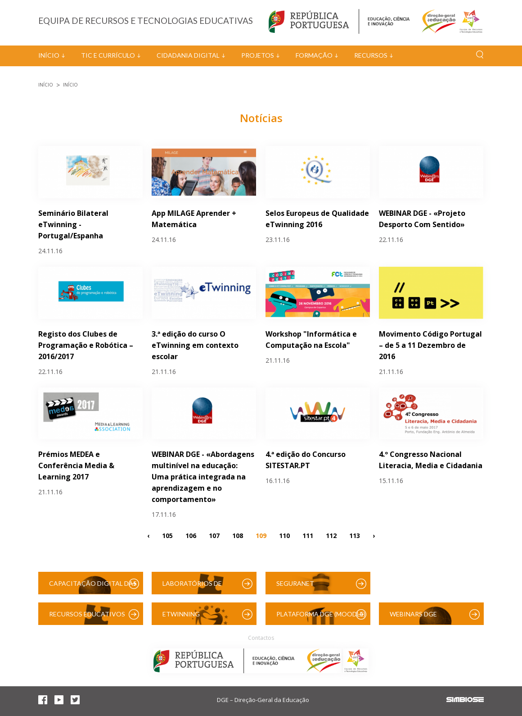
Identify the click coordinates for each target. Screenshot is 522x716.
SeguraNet (295, 583)
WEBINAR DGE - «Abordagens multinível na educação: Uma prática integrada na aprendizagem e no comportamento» (203, 476)
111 (307, 535)
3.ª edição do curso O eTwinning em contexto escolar (195, 345)
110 (284, 535)
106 (190, 535)
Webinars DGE (413, 614)
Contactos (261, 638)
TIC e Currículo (108, 55)
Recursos (370, 55)
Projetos (257, 55)
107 (214, 535)
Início (48, 55)
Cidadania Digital (188, 55)
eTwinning (181, 614)
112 (331, 535)
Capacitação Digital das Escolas (93, 586)
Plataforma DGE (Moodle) (320, 614)
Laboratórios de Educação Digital (193, 586)
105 (167, 535)
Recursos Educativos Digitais (87, 617)
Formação (314, 55)
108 (237, 535)
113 (354, 535)
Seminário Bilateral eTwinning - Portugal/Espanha (73, 224)
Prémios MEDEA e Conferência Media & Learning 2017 (76, 465)
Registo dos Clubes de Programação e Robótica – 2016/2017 (85, 345)
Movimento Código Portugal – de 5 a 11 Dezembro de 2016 (430, 345)
